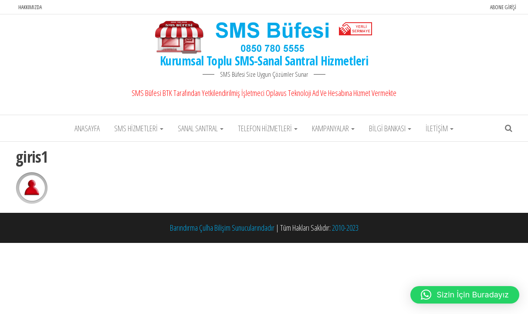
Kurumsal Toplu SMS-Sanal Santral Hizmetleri (264, 60)
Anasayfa (87, 128)
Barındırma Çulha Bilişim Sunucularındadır (222, 227)
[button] (464, 295)
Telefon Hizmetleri (268, 128)
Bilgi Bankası (390, 128)
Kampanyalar (333, 128)
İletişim (440, 128)
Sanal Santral (200, 128)
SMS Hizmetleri (138, 128)
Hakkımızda (30, 7)
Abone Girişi (503, 7)
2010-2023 (345, 227)
